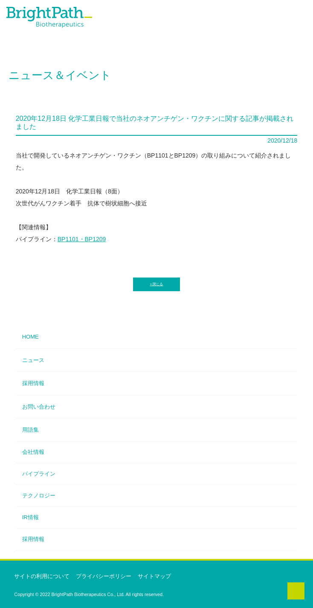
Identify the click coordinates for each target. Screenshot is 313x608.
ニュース (33, 360)
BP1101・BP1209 (82, 239)
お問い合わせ (38, 406)
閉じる (158, 284)
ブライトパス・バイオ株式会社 (59, 23)
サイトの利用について (42, 576)
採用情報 (33, 383)
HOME (30, 336)
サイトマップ (154, 576)
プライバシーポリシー (103, 576)
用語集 (30, 430)
